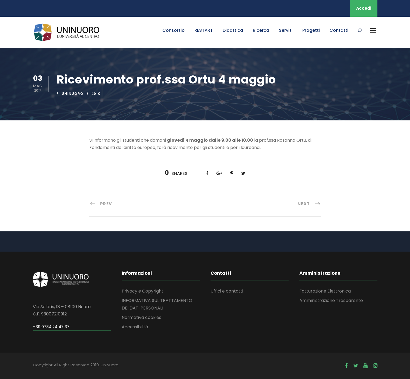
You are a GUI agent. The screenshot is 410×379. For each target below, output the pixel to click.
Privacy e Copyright (142, 291)
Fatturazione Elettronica (325, 291)
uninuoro (72, 93)
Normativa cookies (141, 317)
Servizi (286, 30)
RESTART (203, 30)
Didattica (233, 30)
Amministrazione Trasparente (331, 300)
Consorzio (173, 30)
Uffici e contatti (227, 291)
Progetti (311, 30)
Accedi (363, 8)
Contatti (339, 30)
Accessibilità (135, 327)
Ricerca (261, 30)
